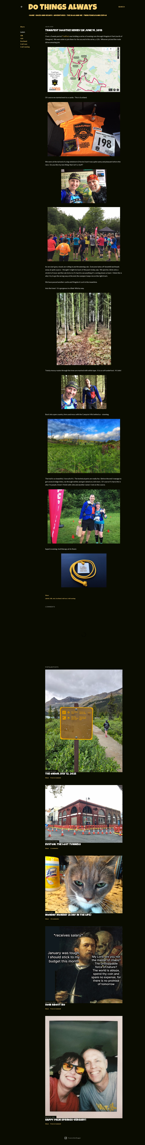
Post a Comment (55, 778)
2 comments (54, 848)
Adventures (59, 15)
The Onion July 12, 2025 (60, 774)
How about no (55, 1005)
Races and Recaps (43, 15)
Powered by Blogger (72, 1138)
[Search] (121, 6)
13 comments (54, 919)
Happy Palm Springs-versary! (65, 1120)
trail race (23, 44)
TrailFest (65, 36)
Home (31, 15)
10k (21, 35)
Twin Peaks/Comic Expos (94, 15)
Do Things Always (62, 8)
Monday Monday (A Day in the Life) (68, 915)
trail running (25, 47)
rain (21, 38)
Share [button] (22, 27)
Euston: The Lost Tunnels (63, 844)
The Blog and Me (73, 15)
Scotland (23, 41)
